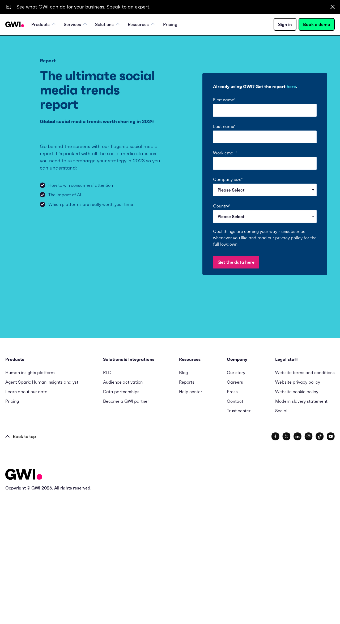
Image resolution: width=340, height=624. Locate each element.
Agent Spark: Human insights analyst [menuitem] (41, 509)
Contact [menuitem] (235, 528)
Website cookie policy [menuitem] (296, 518)
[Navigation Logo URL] (14, 24)
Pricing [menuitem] (170, 24)
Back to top (20, 563)
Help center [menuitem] (190, 518)
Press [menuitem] (232, 518)
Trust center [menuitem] (238, 537)
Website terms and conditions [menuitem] (305, 499)
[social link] (275, 563)
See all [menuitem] (281, 537)
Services (75, 24)
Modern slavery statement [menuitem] (301, 528)
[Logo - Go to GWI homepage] (23, 602)
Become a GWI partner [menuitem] (126, 528)
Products (43, 24)
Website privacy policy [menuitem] (297, 509)
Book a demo (316, 24)
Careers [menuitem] (235, 509)
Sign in (285, 24)
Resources (141, 24)
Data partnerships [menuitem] (121, 518)
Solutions (107, 24)
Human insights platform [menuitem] (30, 499)
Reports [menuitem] (186, 509)
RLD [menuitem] (107, 499)
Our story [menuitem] (236, 499)
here (291, 86)
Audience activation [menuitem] (123, 509)
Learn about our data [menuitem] (26, 518)
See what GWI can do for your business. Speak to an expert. (83, 7)
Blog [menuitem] (183, 499)
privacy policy (289, 237)
